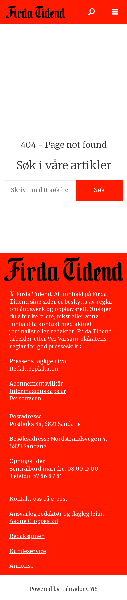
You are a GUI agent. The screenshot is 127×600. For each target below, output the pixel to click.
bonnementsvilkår (38, 383)
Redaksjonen (27, 536)
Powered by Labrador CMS (63, 589)
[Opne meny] (115, 12)
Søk (99, 190)
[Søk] (91, 12)
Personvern (25, 398)
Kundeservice (27, 551)
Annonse (21, 566)
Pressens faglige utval (38, 361)
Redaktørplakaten (33, 369)
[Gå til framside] (35, 12)
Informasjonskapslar (37, 391)
